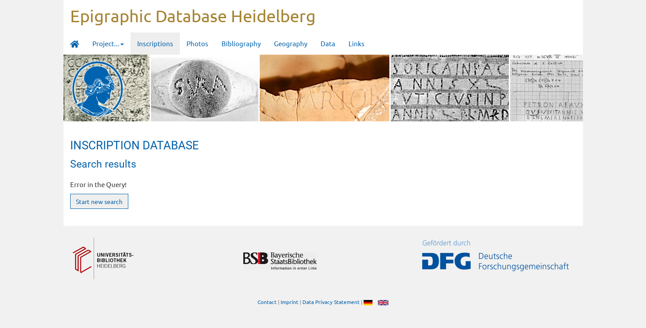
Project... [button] (108, 43)
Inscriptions (155, 43)
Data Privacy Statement (331, 301)
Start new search (99, 201)
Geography (290, 43)
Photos (197, 43)
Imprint (289, 301)
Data (328, 43)
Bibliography (241, 43)
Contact (267, 301)
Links (357, 43)
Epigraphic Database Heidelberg (193, 15)
